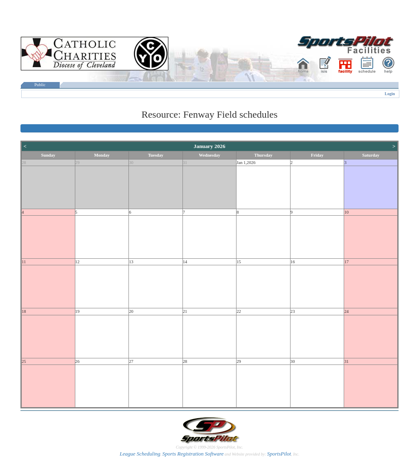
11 (24, 262)
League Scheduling (139, 454)
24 (346, 311)
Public (40, 84)
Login (390, 93)
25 (24, 361)
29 (77, 162)
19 (77, 311)
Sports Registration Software (193, 454)
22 (239, 311)
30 (131, 162)
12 (77, 262)
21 (185, 311)
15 (239, 262)
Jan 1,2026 (246, 162)
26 (77, 361)
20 (131, 311)
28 (24, 162)
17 (346, 262)
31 (185, 162)
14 (185, 262)
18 (24, 311)
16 (293, 262)
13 (131, 262)
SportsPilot (279, 454)
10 (346, 212)
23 (293, 311)
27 (131, 361)
